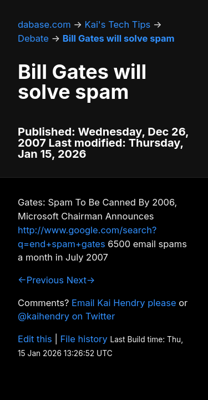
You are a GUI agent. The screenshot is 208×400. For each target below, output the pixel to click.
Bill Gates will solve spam (119, 38)
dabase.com (44, 24)
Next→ (81, 280)
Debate (33, 38)
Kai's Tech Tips (118, 24)
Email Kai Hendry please (124, 302)
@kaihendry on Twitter (66, 316)
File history (84, 338)
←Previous (41, 280)
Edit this (35, 338)
